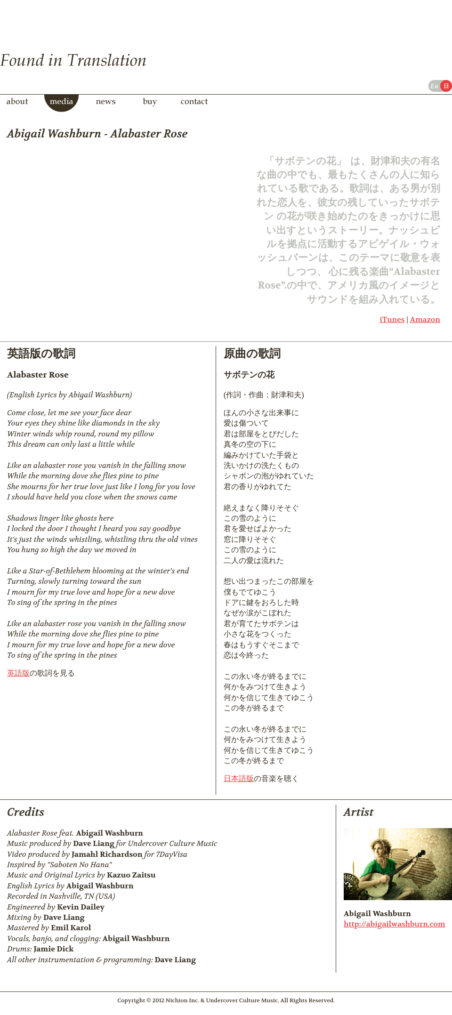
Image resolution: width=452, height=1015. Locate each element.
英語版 (18, 673)
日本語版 (239, 778)
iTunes (391, 319)
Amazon (425, 319)
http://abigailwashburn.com (394, 924)
